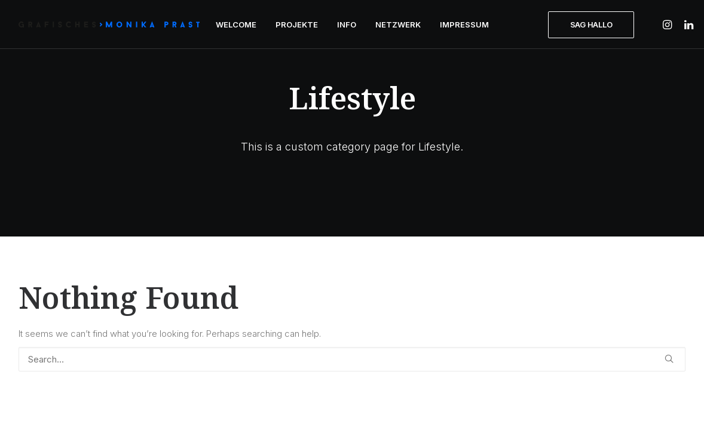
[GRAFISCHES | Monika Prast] (109, 24)
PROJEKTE (297, 24)
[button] (669, 24)
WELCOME (236, 24)
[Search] (352, 359)
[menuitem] (236, 24)
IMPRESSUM (464, 24)
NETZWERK (398, 24)
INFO (346, 24)
